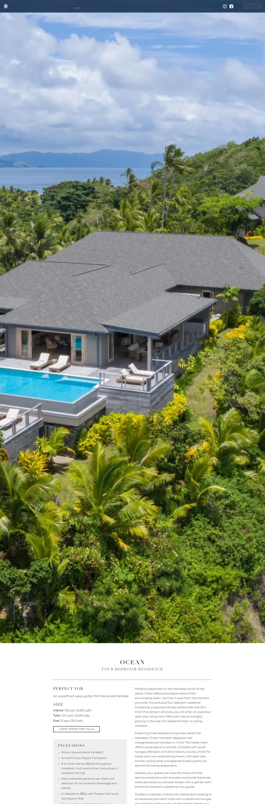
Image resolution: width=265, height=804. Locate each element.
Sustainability (179, 6)
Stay (77, 6)
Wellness (137, 6)
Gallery (202, 6)
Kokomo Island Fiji (5, 6)
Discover (60, 6)
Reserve (252, 6)
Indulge (92, 6)
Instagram (225, 6)
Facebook (231, 6)
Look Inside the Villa (76, 729)
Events (156, 6)
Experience (114, 6)
